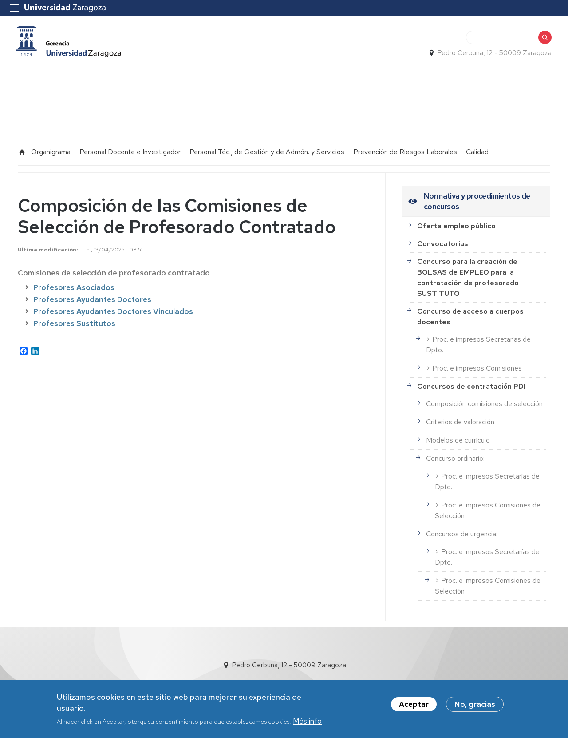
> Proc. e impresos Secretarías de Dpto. (478, 339)
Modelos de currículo (458, 434)
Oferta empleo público (456, 220)
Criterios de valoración (460, 416)
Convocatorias (442, 238)
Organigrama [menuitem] (51, 146)
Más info (307, 721)
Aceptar (414, 705)
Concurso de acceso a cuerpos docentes (470, 311)
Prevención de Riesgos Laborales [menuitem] (405, 146)
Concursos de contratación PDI (471, 380)
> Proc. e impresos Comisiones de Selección (487, 505)
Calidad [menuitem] (477, 146)
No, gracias (474, 705)
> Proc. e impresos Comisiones (474, 362)
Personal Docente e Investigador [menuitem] (130, 146)
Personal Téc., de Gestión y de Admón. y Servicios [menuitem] (266, 146)
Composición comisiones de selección (484, 398)
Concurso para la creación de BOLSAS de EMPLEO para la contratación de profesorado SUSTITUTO (468, 271)
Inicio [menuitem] (22, 147)
